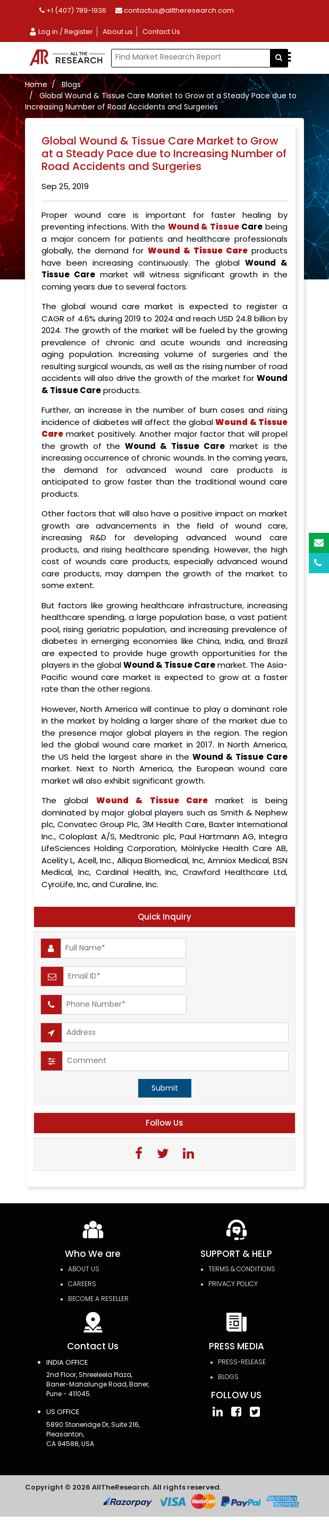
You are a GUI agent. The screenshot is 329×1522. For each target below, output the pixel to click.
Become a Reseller (98, 1299)
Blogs (71, 84)
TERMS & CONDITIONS (241, 1269)
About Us (83, 1269)
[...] (191, 58)
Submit (164, 1088)
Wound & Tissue (204, 226)
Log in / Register (61, 32)
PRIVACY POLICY (233, 1284)
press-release (242, 1361)
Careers (82, 1284)
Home (36, 84)
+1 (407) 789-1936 (72, 10)
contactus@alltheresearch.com (174, 10)
